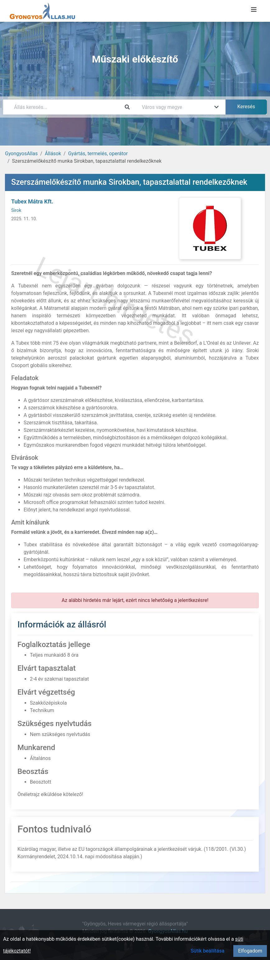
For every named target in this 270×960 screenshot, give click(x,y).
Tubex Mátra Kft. (32, 201)
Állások (53, 153)
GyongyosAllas (21, 153)
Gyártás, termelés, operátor (98, 153)
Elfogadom (250, 951)
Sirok (16, 210)
